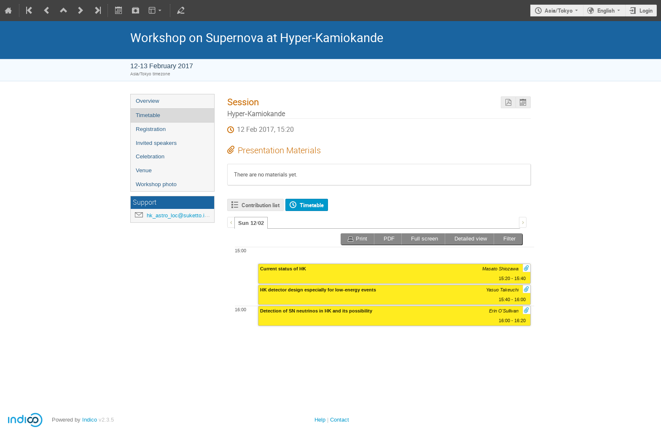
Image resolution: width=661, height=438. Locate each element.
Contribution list (260, 205)
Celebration (150, 156)
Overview (147, 101)
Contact (339, 419)
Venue (144, 170)
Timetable (148, 115)
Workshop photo (156, 184)
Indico (89, 419)
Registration (151, 129)
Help (319, 419)
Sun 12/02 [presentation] (251, 223)
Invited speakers (156, 143)
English (606, 10)
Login (646, 10)
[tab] (251, 223)
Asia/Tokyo (558, 10)
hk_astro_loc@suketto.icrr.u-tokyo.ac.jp (195, 215)
